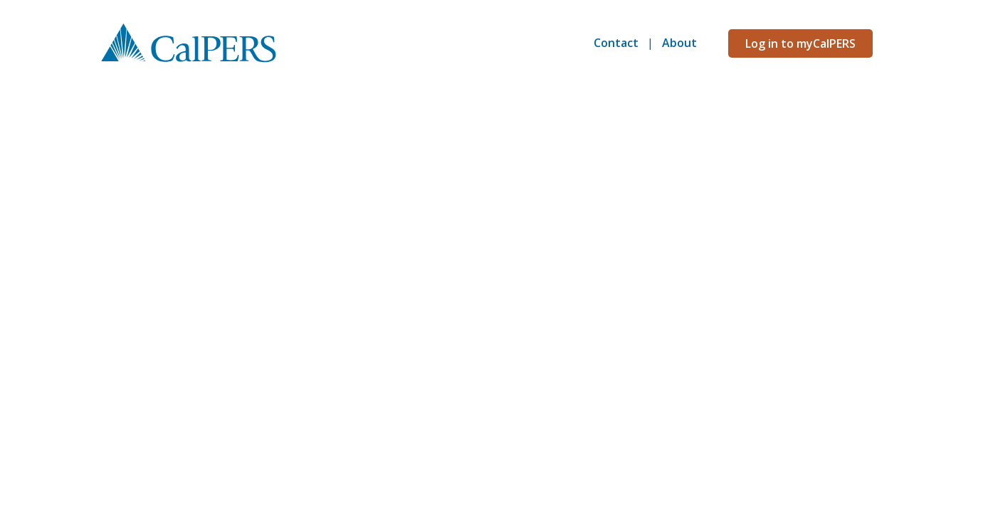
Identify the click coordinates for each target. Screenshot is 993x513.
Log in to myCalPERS (800, 43)
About (679, 43)
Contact (616, 43)
